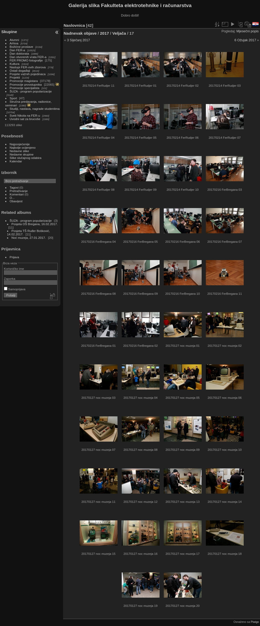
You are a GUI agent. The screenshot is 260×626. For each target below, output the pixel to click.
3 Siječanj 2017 (78, 40)
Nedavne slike (19, 151)
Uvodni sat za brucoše (25, 119)
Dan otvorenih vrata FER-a (28, 57)
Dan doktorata (19, 53)
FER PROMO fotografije (26, 60)
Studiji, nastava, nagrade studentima (35, 108)
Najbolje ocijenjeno (23, 147)
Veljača (119, 33)
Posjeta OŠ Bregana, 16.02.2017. (35, 224)
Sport (13, 98)
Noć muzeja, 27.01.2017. (29, 237)
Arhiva (14, 43)
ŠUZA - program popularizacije (31, 91)
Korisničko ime (14, 268)
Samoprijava (15, 289)
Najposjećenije (20, 144)
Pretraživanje (19, 191)
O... (12, 197)
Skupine (9, 31)
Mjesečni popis (247, 31)
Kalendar (16, 161)
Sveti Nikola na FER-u (25, 115)
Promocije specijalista (24, 88)
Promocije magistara (24, 80)
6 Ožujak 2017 (245, 40)
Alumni (14, 40)
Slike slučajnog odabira (26, 157)
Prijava (14, 257)
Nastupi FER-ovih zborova (28, 67)
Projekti (15, 77)
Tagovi (14, 187)
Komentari (17, 194)
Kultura (14, 63)
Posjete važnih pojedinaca (28, 74)
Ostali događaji (20, 70)
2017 (104, 33)
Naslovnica (74, 25)
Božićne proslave (21, 46)
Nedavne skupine (22, 154)
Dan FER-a (17, 50)
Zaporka (9, 278)
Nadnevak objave (80, 33)
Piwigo (255, 621)
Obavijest (16, 201)
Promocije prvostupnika (26, 84)
